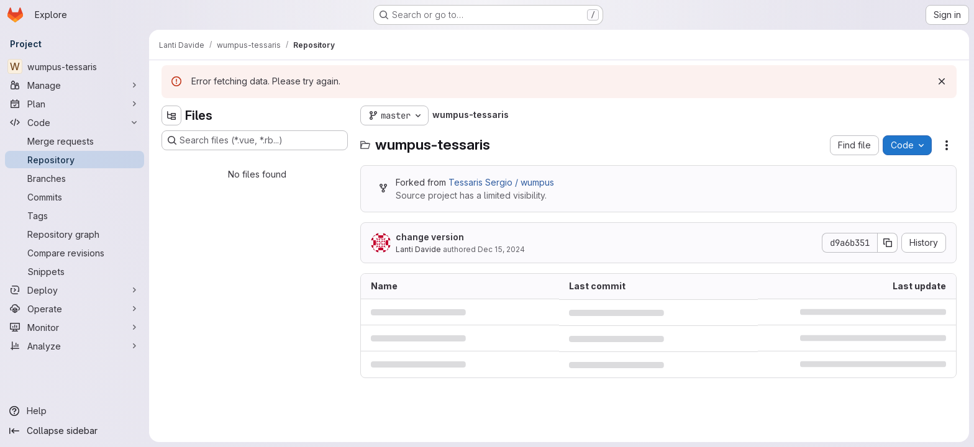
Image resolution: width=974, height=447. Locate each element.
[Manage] (74, 85)
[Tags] (74, 215)
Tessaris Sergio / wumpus (501, 182)
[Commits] (74, 196)
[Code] (74, 122)
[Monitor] (74, 327)
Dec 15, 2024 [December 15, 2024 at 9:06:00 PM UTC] (501, 249)
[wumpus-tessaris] (74, 66)
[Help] (74, 411)
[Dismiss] (941, 81)
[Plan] (74, 103)
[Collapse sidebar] (74, 431)
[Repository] (74, 159)
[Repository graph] (74, 234)
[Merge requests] (74, 141)
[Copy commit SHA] (888, 243)
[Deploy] (74, 290)
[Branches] (74, 178)
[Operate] (74, 308)
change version (430, 237)
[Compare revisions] (74, 252)
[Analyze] (74, 345)
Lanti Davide (418, 249)
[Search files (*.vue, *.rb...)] (255, 140)
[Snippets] (74, 271)
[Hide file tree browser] (171, 115)
